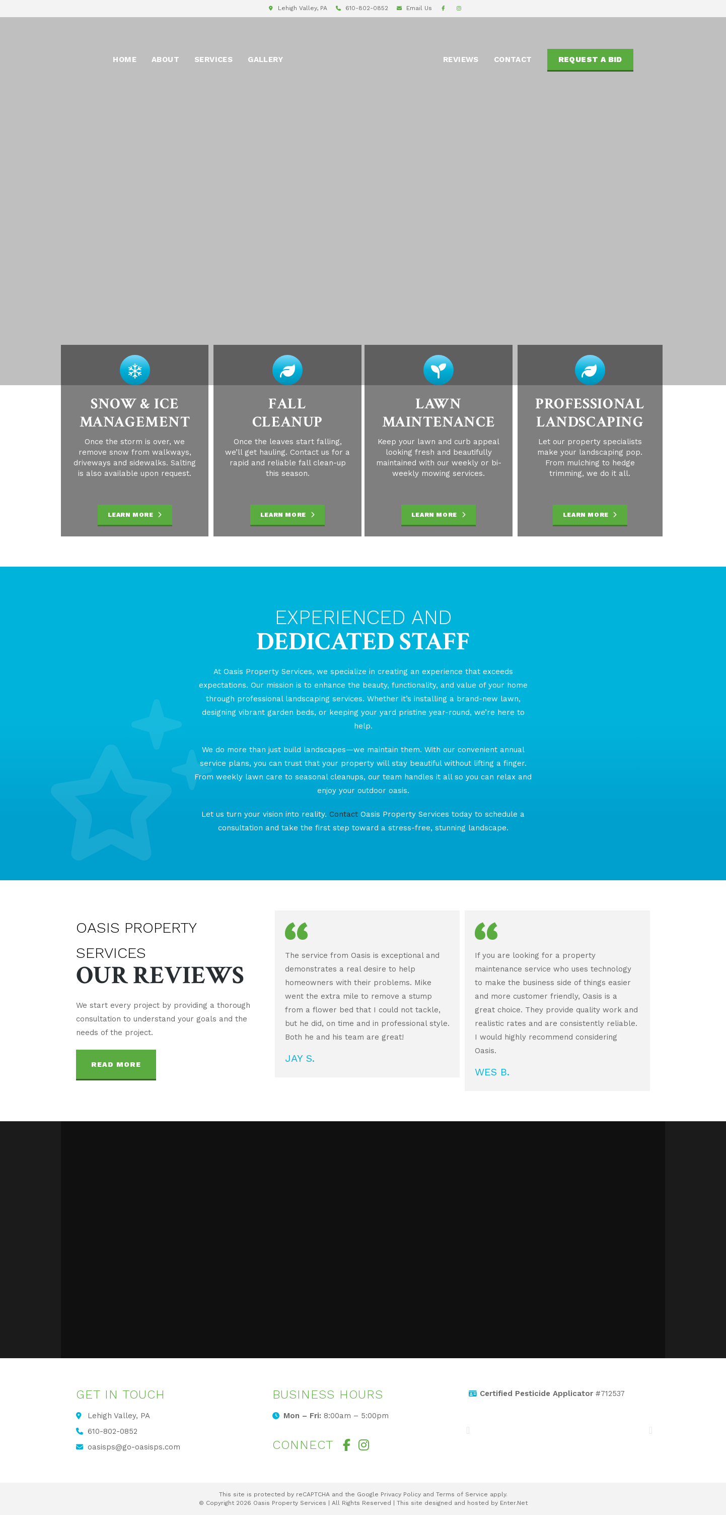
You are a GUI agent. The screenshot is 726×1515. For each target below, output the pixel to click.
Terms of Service (462, 1494)
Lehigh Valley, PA (302, 8)
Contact (343, 814)
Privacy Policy (401, 1494)
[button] (116, 1065)
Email (419, 8)
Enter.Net (514, 1502)
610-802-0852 (366, 8)
